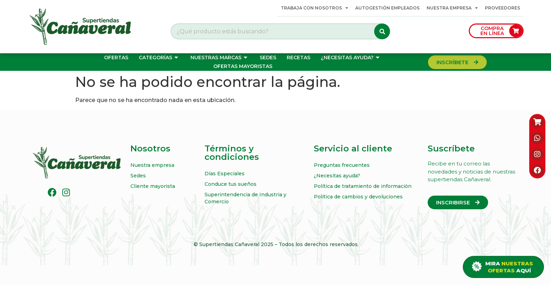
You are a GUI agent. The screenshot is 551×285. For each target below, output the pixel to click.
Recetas (298, 57)
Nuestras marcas (219, 57)
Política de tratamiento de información (362, 186)
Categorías (159, 57)
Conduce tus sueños (231, 184)
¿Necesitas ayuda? (351, 57)
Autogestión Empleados (387, 8)
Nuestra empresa (452, 8)
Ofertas (116, 57)
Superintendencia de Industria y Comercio (245, 198)
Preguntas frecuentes (342, 165)
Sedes (268, 57)
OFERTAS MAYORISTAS (242, 66)
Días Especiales (225, 173)
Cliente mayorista (152, 186)
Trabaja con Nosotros (314, 8)
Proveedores (502, 8)
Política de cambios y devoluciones (358, 197)
